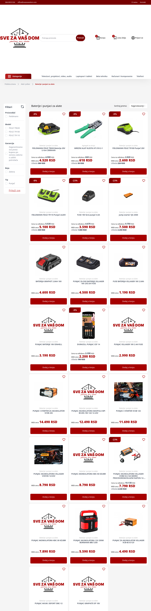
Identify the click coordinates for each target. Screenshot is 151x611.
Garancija (9, 143)
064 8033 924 (10, 2)
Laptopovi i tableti (84, 76)
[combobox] (138, 106)
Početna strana (10, 84)
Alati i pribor (25, 84)
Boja (7, 168)
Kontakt (143, 2)
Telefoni (140, 76)
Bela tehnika (101, 76)
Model (8, 124)
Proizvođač (10, 112)
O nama (134, 2)
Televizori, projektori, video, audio (57, 76)
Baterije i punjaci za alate (45, 84)
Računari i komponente (122, 76)
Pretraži (80, 38)
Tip (6, 179)
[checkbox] (6, 116)
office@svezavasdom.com (27, 2)
